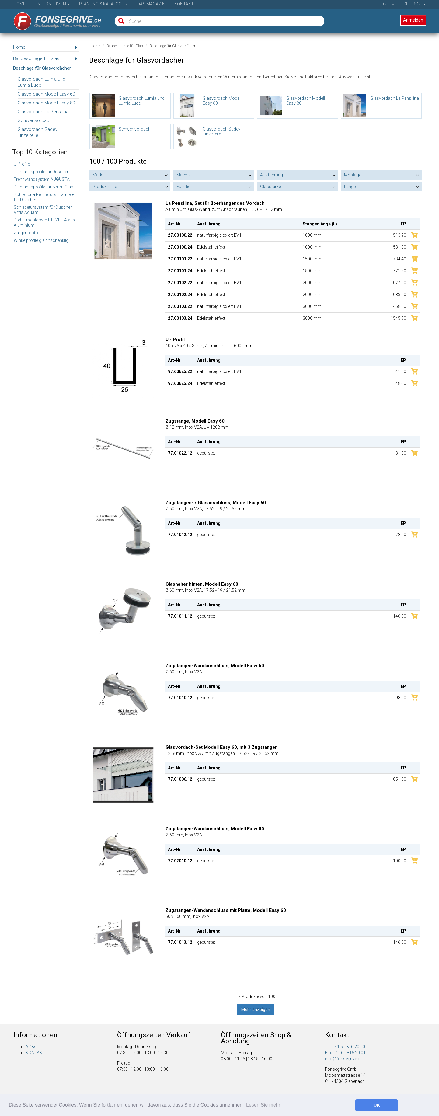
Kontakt (184, 4)
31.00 (400, 453)
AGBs (31, 1046)
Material (184, 175)
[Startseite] (53, 19)
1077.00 (398, 282)
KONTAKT (35, 1052)
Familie (183, 186)
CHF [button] (388, 4)
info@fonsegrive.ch (344, 1058)
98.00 (400, 697)
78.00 (400, 534)
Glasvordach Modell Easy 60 (46, 94)
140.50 (399, 616)
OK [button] (376, 1105)
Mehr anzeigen (255, 1009)
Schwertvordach (35, 120)
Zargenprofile (26, 232)
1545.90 (398, 318)
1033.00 (398, 294)
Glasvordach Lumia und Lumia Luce (41, 82)
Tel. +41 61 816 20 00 (345, 1046)
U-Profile (22, 164)
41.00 (400, 371)
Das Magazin (151, 4)
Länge (350, 186)
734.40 (399, 258)
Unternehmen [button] (52, 4)
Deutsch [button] (414, 4)
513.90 (399, 235)
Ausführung (271, 175)
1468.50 (398, 306)
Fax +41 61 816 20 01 (345, 1052)
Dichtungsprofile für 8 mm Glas (43, 186)
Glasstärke (270, 186)
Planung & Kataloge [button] (103, 4)
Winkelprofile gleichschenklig (41, 240)
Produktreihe (104, 186)
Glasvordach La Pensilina (43, 111)
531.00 (399, 247)
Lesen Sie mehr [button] (263, 1104)
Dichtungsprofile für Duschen (41, 171)
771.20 (399, 270)
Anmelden (413, 20)
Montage (352, 175)
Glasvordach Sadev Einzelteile (37, 132)
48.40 (400, 383)
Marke (98, 175)
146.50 (399, 942)
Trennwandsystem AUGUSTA (42, 179)
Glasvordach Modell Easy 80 (46, 103)
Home (19, 4)
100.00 (399, 860)
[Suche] (120, 21)
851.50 (399, 779)
